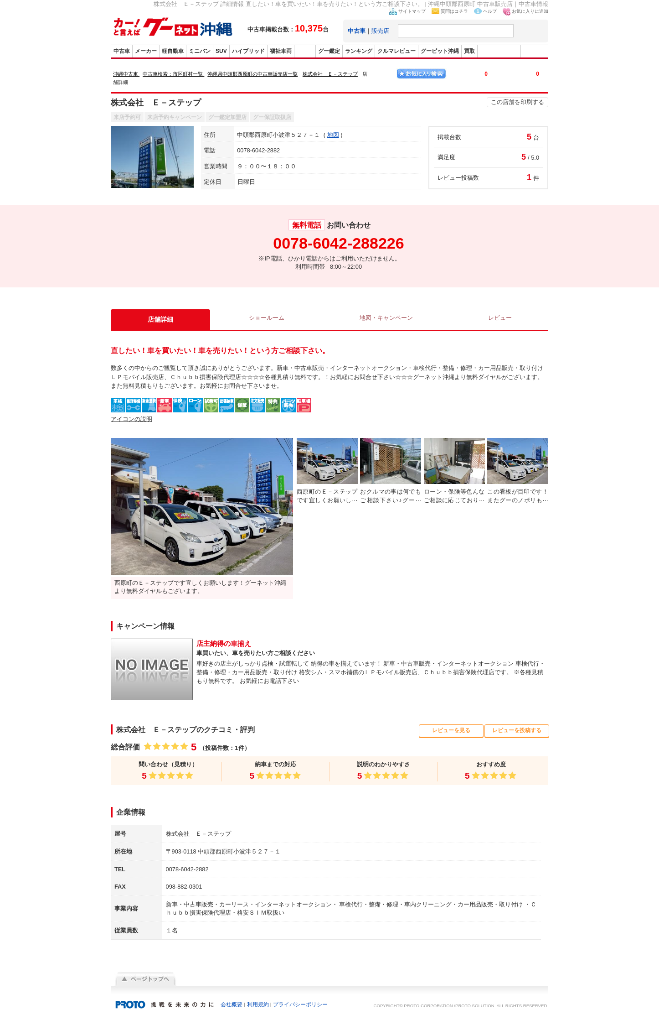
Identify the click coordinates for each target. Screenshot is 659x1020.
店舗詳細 (159, 319)
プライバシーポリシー (300, 1004)
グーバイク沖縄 (499, 51)
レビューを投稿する (517, 730)
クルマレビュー (396, 51)
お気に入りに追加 (530, 11)
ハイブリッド (248, 51)
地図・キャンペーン (385, 319)
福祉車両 (281, 51)
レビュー (500, 319)
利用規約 (258, 1004)
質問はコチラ (454, 11)
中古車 (121, 51)
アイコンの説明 (131, 419)
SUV (221, 51)
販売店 (380, 30)
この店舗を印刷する (517, 102)
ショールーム (264, 319)
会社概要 (231, 1004)
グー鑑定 (329, 51)
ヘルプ (490, 11)
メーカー (146, 51)
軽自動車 (173, 51)
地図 (333, 134)
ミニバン (200, 51)
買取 (469, 51)
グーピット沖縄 (440, 51)
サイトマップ (412, 11)
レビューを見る (451, 730)
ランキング (358, 51)
